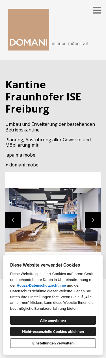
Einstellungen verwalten (53, 343)
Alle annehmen (53, 320)
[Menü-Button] (97, 10)
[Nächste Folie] (93, 220)
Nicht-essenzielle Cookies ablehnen (53, 331)
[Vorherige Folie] (13, 220)
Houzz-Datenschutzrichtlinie (41, 285)
